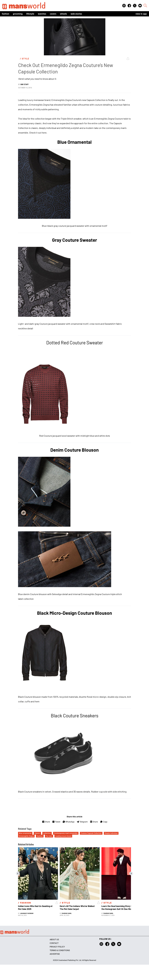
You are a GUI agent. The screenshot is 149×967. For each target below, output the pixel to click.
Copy (103, 821)
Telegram (82, 821)
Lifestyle (30, 13)
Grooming (18, 13)
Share (46, 821)
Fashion (5, 13)
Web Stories (76, 13)
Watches (42, 13)
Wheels (63, 13)
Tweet (56, 821)
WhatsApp (68, 821)
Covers (53, 13)
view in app (141, 13)
